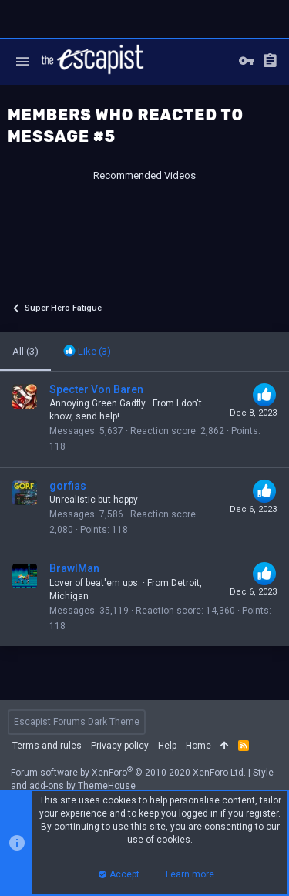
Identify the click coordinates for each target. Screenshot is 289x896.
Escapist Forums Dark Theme (76, 721)
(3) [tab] (25, 351)
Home (198, 745)
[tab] (87, 351)
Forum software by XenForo (128, 772)
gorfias (67, 486)
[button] (22, 61)
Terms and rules (47, 745)
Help (167, 745)
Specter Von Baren (96, 389)
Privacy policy (120, 745)
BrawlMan (74, 568)
